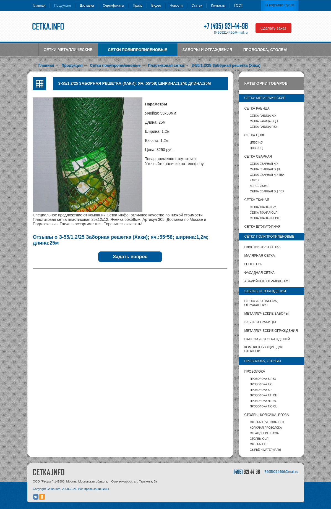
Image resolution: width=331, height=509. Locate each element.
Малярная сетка (259, 256)
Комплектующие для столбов (263, 349)
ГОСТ (238, 5)
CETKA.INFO (48, 472)
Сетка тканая (256, 200)
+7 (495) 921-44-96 (226, 26)
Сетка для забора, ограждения (261, 303)
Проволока (254, 371)
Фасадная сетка (259, 273)
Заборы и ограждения (207, 49)
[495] (247, 471)
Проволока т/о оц (264, 406)
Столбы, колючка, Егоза (266, 415)
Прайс (137, 5)
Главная (39, 5)
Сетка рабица (257, 108)
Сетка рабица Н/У (263, 115)
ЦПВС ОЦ (256, 148)
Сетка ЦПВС (254, 135)
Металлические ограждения (271, 331)
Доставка (87, 5)
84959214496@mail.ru (231, 33)
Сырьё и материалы (265, 449)
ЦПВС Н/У (256, 142)
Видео (156, 5)
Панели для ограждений (267, 339)
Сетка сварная (258, 156)
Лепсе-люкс (259, 185)
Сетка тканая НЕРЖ (265, 218)
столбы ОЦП (259, 438)
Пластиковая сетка (262, 247)
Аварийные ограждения (267, 281)
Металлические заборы (266, 314)
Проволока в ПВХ (263, 378)
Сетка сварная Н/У (264, 163)
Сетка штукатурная (262, 227)
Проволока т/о (261, 384)
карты (254, 180)
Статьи (197, 5)
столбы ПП (258, 444)
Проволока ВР (261, 389)
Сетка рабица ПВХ (263, 126)
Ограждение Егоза (264, 433)
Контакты (218, 5)
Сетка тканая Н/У (263, 207)
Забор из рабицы (260, 322)
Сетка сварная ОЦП (265, 169)
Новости (176, 5)
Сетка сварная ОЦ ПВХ (267, 191)
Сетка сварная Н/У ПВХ (267, 174)
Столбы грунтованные (267, 422)
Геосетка (253, 264)
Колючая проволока (266, 427)
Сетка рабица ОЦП (264, 121)
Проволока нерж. (263, 400)
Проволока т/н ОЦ (263, 395)
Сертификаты (113, 5)
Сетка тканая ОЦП (264, 212)
